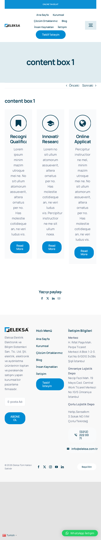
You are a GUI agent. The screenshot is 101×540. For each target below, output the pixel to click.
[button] (80, 533)
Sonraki (87, 85)
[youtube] (56, 466)
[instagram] (50, 466)
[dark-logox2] (12, 25)
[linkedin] (62, 466)
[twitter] (44, 466)
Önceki (74, 85)
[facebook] (38, 466)
